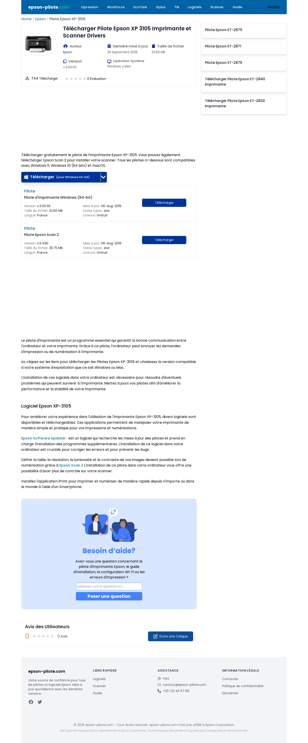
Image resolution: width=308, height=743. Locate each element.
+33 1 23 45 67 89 (176, 691)
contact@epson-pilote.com (184, 684)
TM (176, 7)
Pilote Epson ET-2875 (223, 62)
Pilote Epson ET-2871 (223, 46)
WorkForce (116, 7)
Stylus (161, 7)
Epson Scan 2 (71, 465)
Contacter (230, 679)
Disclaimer (230, 693)
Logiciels (195, 7)
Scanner (217, 7)
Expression (89, 7)
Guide (237, 7)
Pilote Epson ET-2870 (223, 29)
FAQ (166, 678)
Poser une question (109, 596)
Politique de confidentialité (243, 686)
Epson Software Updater (43, 438)
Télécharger (57, 177)
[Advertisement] (109, 119)
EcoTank (140, 7)
